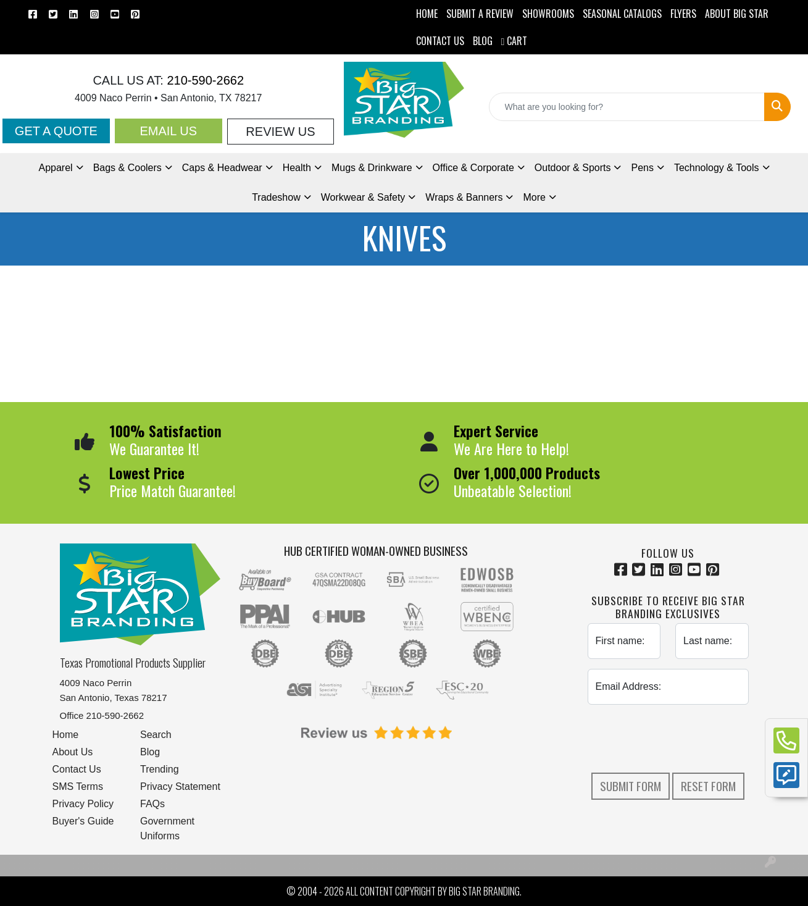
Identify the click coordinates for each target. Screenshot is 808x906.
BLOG (483, 40)
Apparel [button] (55, 167)
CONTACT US (440, 40)
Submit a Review (480, 13)
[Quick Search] (627, 107)
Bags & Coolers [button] (127, 167)
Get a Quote (56, 131)
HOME (427, 13)
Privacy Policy (83, 804)
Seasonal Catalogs (622, 13)
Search (156, 734)
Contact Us (76, 769)
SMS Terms (77, 786)
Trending (159, 769)
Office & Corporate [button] (473, 167)
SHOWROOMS (548, 13)
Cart (514, 40)
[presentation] (681, 739)
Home (65, 734)
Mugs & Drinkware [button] (371, 167)
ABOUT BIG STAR (736, 13)
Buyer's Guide (83, 821)
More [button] (534, 197)
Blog (150, 752)
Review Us (280, 131)
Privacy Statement (180, 786)
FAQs (152, 804)
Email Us (168, 131)
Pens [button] (642, 167)
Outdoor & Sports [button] (573, 167)
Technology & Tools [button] (716, 167)
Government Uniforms (167, 828)
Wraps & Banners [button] (463, 197)
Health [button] (297, 167)
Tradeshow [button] (276, 197)
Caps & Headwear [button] (222, 167)
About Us (72, 752)
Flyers (683, 13)
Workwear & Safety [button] (363, 197)
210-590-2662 (204, 80)
